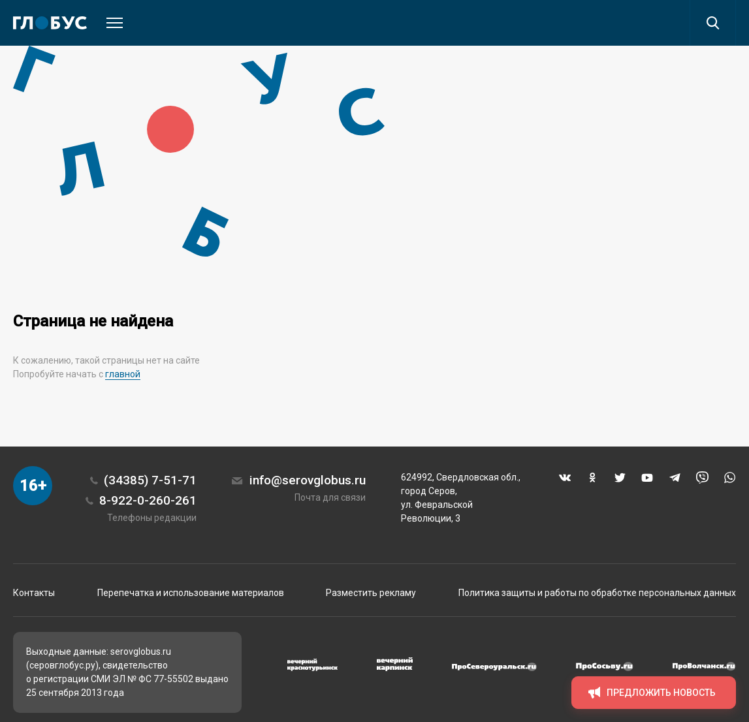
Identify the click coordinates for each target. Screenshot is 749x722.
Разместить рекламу (371, 593)
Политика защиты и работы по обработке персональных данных (597, 593)
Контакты (34, 593)
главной (122, 374)
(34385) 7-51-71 (150, 480)
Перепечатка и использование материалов (190, 593)
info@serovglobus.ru (307, 480)
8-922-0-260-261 (148, 500)
